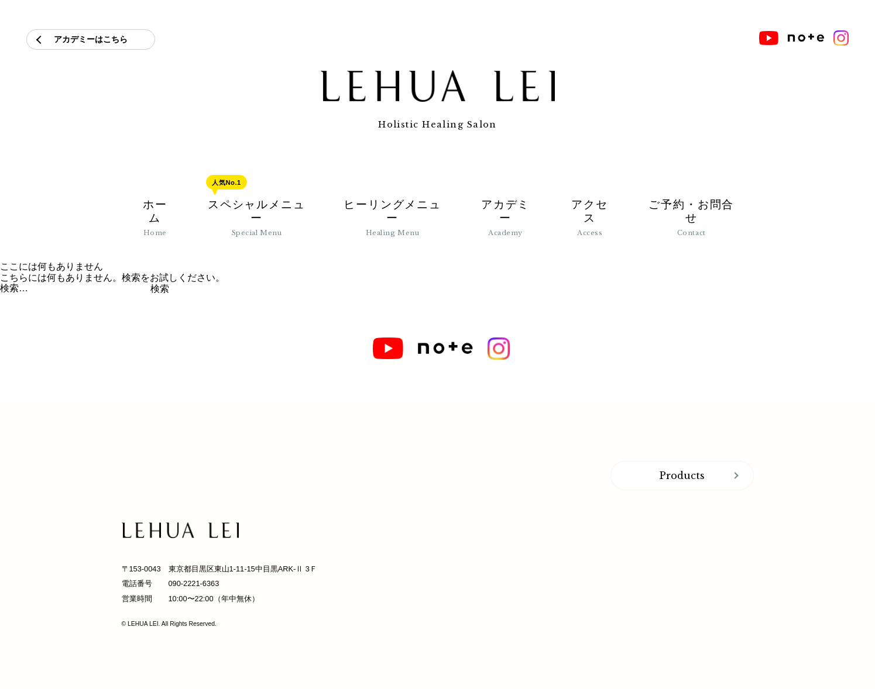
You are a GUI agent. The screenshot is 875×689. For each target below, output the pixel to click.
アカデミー (505, 217)
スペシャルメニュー (257, 217)
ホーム (155, 217)
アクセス (589, 217)
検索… (14, 288)
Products (682, 475)
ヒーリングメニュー (392, 217)
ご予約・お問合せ (691, 217)
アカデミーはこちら (91, 39)
